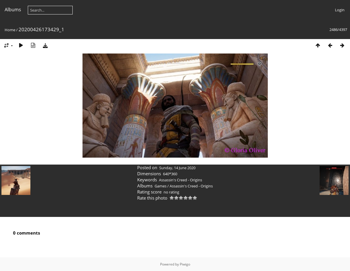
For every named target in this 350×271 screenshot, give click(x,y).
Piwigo (185, 264)
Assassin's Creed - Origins (180, 179)
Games (160, 186)
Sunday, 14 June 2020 (177, 167)
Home (10, 29)
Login (339, 9)
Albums (13, 9)
